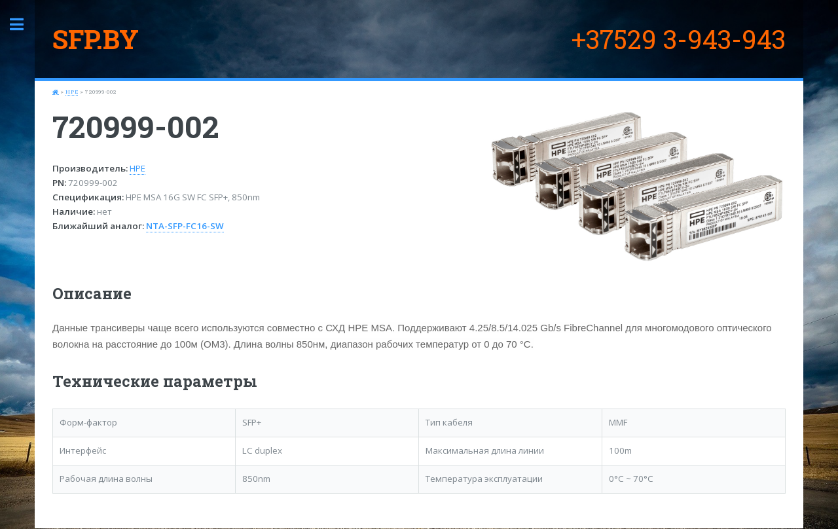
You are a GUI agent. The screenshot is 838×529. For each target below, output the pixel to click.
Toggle (23, 24)
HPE (71, 91)
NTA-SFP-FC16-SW (185, 226)
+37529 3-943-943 (679, 39)
